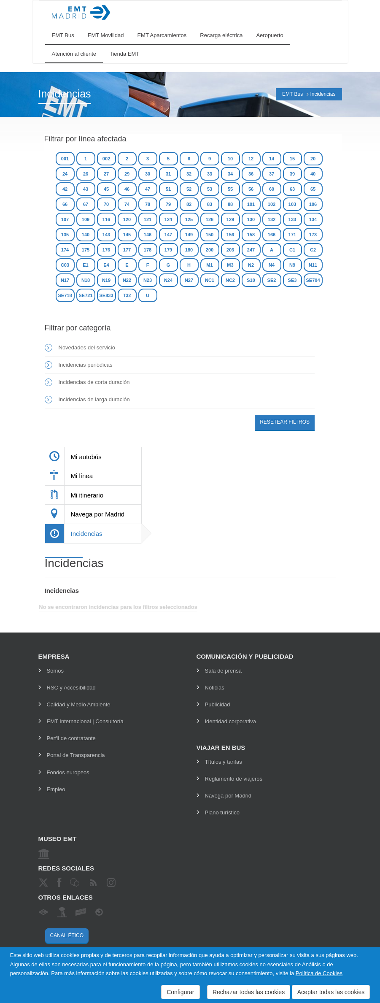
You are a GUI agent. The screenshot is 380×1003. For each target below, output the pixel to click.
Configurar (180, 992)
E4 (106, 265)
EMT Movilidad (106, 35)
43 (85, 189)
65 (312, 189)
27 (106, 173)
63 (292, 189)
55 (230, 189)
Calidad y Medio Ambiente (78, 704)
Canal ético (67, 935)
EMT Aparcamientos (161, 35)
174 (65, 249)
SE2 (271, 280)
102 (271, 204)
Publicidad (217, 704)
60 (271, 189)
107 (65, 219)
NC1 (209, 280)
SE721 (85, 295)
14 (271, 158)
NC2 (230, 280)
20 (312, 158)
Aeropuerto (269, 35)
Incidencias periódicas (86, 365)
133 (292, 219)
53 (209, 189)
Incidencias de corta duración (94, 382)
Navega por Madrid (228, 795)
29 (126, 173)
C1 (292, 249)
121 (147, 219)
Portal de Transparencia (76, 755)
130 (251, 219)
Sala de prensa (223, 671)
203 (230, 249)
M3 (230, 265)
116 (106, 219)
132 (271, 219)
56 (250, 189)
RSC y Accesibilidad (71, 687)
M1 (209, 265)
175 (85, 249)
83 (209, 204)
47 (147, 189)
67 (85, 204)
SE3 (292, 280)
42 (64, 189)
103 (292, 204)
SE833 (106, 295)
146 (147, 234)
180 (189, 249)
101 (251, 204)
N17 (65, 280)
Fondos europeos (68, 772)
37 (271, 173)
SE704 (313, 280)
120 (127, 219)
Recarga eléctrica (221, 35)
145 (127, 234)
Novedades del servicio (87, 347)
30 (147, 173)
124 (168, 219)
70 (106, 204)
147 (168, 234)
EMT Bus (63, 35)
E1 (85, 265)
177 (127, 249)
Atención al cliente (74, 54)
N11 (313, 265)
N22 (127, 280)
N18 (85, 280)
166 (271, 234)
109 (85, 219)
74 (126, 204)
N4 (272, 265)
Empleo (56, 789)
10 (230, 158)
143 (106, 234)
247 (251, 249)
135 (65, 234)
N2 (251, 265)
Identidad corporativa (230, 721)
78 (147, 204)
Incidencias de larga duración (94, 399)
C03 (65, 265)
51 (168, 189)
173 (313, 234)
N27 (189, 280)
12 (250, 158)
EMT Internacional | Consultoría (85, 721)
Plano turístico (222, 812)
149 (189, 234)
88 (230, 204)
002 (106, 158)
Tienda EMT (124, 54)
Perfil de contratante (71, 738)
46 (126, 189)
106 (313, 204)
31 (168, 173)
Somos (55, 671)
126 (209, 219)
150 (209, 234)
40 (312, 173)
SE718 (65, 295)
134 (313, 219)
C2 (313, 249)
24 (64, 173)
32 (188, 173)
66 (64, 204)
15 (292, 158)
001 (65, 158)
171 (292, 234)
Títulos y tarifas (223, 762)
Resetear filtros (285, 422)
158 (251, 234)
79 (168, 204)
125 (189, 219)
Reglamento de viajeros (234, 779)
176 (106, 249)
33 (209, 173)
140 (85, 234)
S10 (251, 280)
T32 (127, 295)
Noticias (214, 687)
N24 (168, 280)
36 (250, 173)
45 (106, 189)
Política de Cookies (319, 973)
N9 (292, 265)
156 (230, 234)
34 (230, 173)
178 (147, 249)
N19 (106, 280)
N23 (147, 280)
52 (188, 189)
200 (209, 249)
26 (85, 173)
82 (188, 204)
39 (292, 173)
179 (168, 249)
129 (230, 219)
